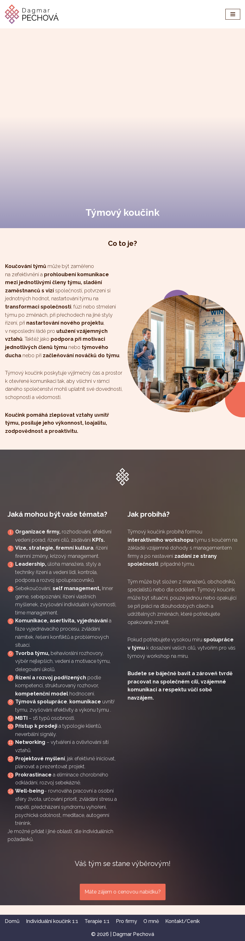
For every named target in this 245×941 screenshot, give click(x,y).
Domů (12, 921)
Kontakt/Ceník (182, 921)
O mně (151, 921)
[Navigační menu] (232, 14)
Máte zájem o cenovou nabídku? (123, 892)
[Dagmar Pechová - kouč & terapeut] (32, 14)
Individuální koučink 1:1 (52, 921)
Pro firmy (126, 921)
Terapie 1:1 (97, 921)
